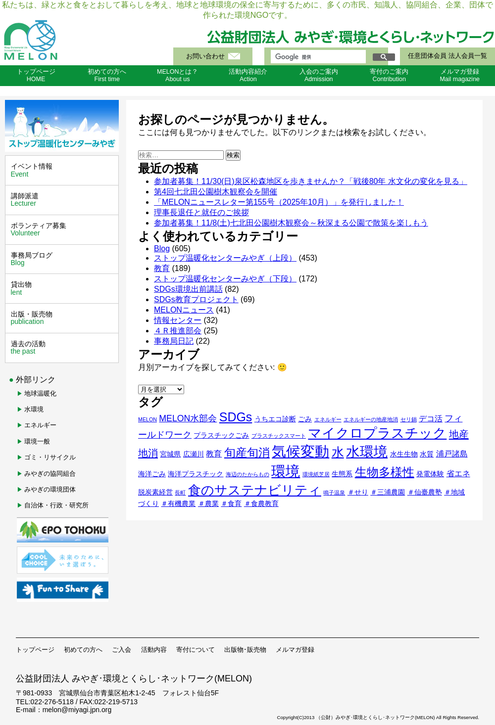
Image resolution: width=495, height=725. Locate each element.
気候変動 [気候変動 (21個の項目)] (300, 451)
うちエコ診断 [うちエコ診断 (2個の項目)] (275, 419)
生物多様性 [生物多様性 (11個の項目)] (384, 472)
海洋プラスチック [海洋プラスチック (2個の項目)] (195, 474)
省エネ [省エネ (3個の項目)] (458, 473)
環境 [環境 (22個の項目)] (285, 471)
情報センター (177, 320)
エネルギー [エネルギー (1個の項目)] (328, 419)
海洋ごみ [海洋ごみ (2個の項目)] (152, 474)
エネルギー (40, 425)
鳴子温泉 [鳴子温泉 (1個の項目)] (334, 493)
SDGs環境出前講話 (188, 289)
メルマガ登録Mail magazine (460, 75)
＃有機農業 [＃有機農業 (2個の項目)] (178, 503)
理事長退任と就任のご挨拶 (201, 212)
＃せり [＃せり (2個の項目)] (357, 492)
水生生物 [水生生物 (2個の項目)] (404, 454)
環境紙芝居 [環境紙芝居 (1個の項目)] (316, 474)
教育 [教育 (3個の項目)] (214, 454)
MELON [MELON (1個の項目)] (147, 419)
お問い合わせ (205, 56)
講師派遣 (63, 200)
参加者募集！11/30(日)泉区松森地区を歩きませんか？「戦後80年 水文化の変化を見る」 (310, 181)
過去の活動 (63, 348)
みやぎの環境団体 (50, 489)
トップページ (35, 649)
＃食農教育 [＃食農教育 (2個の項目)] (261, 503)
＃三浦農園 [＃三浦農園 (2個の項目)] (387, 492)
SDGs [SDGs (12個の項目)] (235, 417)
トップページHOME (36, 75)
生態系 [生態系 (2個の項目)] (342, 474)
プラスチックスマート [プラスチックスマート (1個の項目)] (278, 436)
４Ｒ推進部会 (177, 330)
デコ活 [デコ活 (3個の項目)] (431, 418)
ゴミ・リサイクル (50, 457)
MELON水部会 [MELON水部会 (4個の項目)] (188, 418)
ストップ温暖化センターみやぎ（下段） (225, 278)
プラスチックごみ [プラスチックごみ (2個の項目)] (221, 435)
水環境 (34, 409)
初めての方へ (83, 649)
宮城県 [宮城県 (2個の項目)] (170, 454)
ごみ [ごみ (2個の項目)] (305, 419)
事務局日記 (174, 341)
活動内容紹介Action (248, 75)
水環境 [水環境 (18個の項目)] (367, 451)
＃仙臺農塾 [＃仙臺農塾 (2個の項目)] (424, 492)
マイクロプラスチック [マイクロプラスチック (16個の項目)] (377, 433)
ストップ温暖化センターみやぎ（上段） (225, 258)
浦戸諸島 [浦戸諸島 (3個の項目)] (452, 454)
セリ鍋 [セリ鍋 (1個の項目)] (408, 419)
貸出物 (63, 288)
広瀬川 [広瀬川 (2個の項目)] (193, 454)
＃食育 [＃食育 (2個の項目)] (231, 503)
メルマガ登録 (295, 649)
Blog (162, 248)
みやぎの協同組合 (50, 473)
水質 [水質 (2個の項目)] (427, 454)
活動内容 (154, 649)
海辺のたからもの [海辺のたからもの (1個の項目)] (247, 474)
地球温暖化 (40, 393)
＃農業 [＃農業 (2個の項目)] (208, 503)
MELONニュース (184, 310)
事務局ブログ (63, 259)
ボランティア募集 (63, 229)
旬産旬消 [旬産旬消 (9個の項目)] (247, 452)
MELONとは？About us (177, 75)
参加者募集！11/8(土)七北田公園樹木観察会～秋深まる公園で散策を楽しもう (291, 223)
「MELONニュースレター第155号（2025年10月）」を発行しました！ (279, 202)
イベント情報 (63, 170)
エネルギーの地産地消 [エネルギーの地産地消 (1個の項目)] (371, 419)
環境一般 (37, 441)
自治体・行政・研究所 (56, 505)
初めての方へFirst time (107, 75)
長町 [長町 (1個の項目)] (180, 493)
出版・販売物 (63, 318)
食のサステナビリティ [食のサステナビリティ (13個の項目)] (254, 490)
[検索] (317, 56)
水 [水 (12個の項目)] (338, 452)
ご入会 (121, 649)
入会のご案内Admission (318, 75)
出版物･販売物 (245, 649)
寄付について (195, 649)
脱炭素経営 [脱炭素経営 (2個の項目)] (155, 492)
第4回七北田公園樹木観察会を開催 (215, 191)
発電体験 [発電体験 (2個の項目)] (430, 474)
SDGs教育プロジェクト (196, 299)
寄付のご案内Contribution (389, 75)
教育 (162, 268)
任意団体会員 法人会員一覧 (447, 55)
